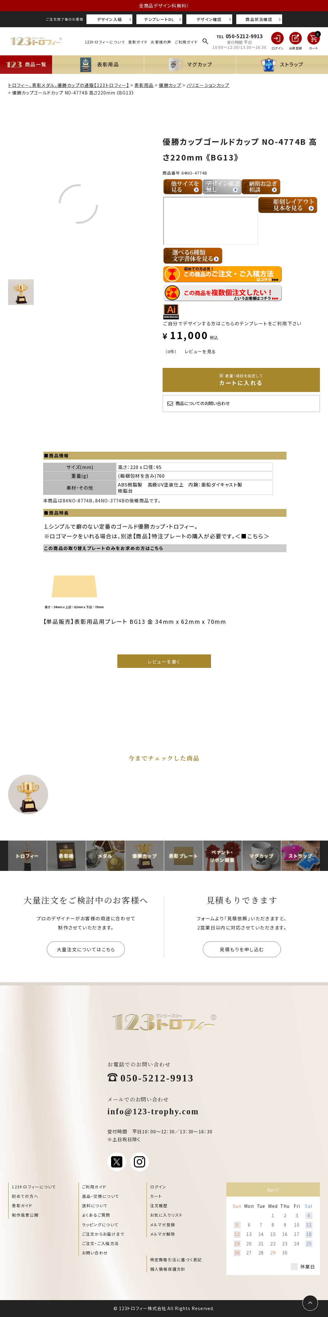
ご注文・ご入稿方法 (100, 1243)
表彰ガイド (138, 41)
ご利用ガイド (186, 41)
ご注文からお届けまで (103, 1234)
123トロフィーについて (105, 41)
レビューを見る (200, 351)
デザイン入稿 (109, 19)
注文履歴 (159, 1205)
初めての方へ (25, 1196)
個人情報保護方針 (168, 1269)
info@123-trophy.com (153, 1111)
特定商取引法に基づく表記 (176, 1260)
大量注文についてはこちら (86, 949)
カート (156, 1196)
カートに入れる (241, 380)
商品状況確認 (259, 19)
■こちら (252, 536)
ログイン (158, 1187)
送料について (95, 1205)
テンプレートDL (159, 19)
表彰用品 (144, 85)
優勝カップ (170, 85)
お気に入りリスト (166, 1215)
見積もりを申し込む (242, 949)
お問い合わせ (95, 1253)
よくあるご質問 (96, 1215)
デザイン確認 (209, 19)
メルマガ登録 (162, 1225)
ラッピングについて (100, 1225)
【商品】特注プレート (160, 536)
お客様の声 (161, 41)
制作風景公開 (25, 1215)
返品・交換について (100, 1196)
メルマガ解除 (162, 1234)
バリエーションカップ (208, 85)
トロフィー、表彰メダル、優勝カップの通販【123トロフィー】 (68, 85)
